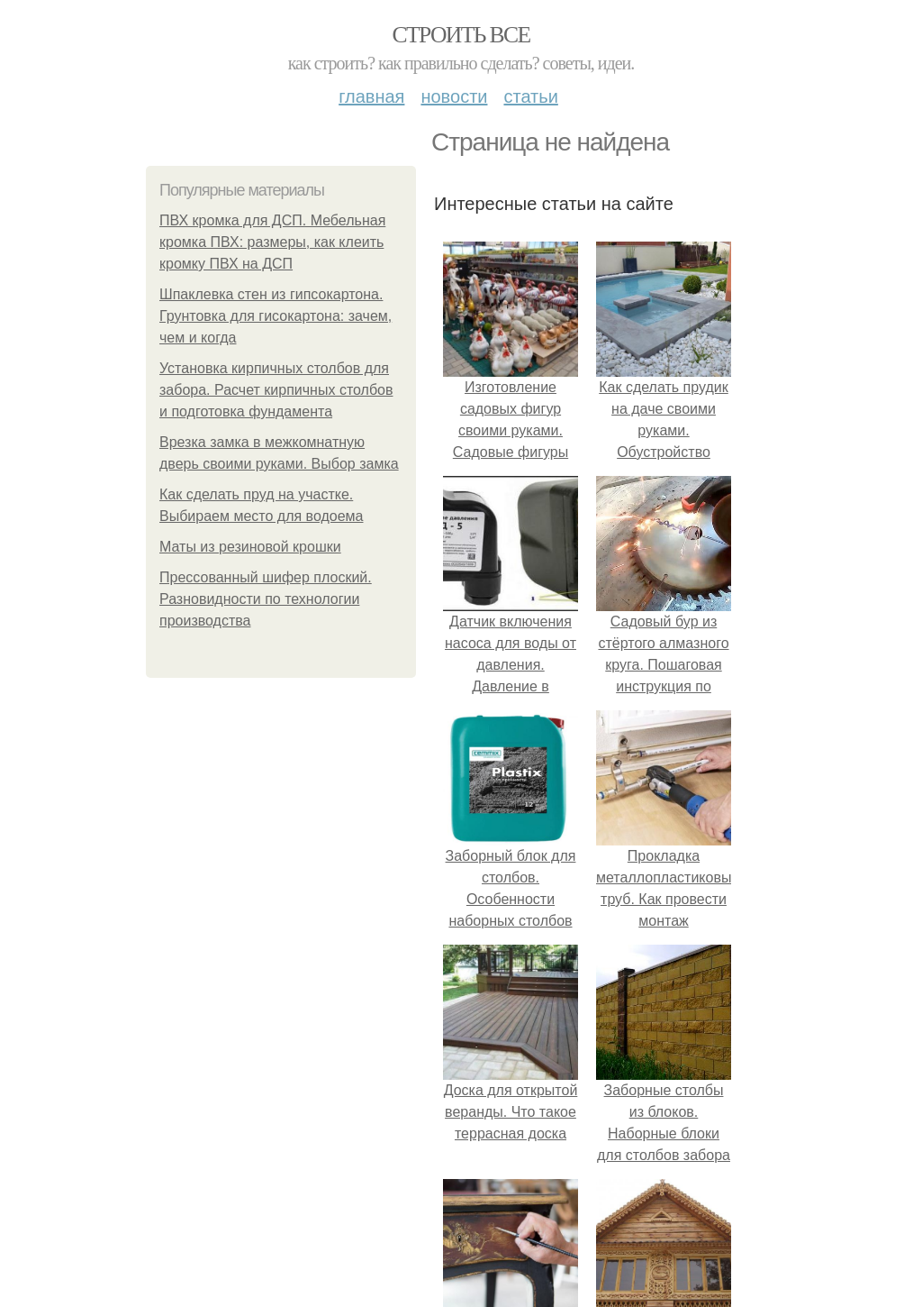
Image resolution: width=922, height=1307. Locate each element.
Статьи (530, 96)
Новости (453, 96)
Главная (371, 96)
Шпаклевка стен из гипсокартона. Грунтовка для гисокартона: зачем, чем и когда (275, 316)
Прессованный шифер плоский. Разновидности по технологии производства (265, 599)
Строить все (460, 35)
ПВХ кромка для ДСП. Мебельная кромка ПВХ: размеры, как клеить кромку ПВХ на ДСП (272, 242)
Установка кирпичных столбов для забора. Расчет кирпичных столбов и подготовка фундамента (276, 390)
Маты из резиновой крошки (250, 546)
